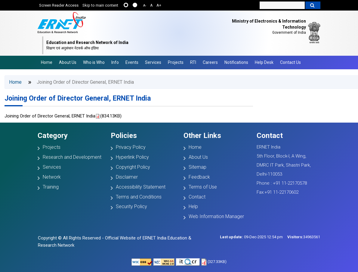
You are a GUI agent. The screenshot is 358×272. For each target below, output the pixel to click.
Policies (124, 135)
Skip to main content (100, 5)
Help (193, 206)
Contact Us (290, 62)
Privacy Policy (131, 147)
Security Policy (131, 206)
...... (126, 5)
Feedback (199, 177)
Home (46, 62)
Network (52, 177)
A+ (158, 5)
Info (115, 62)
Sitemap (197, 167)
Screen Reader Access (59, 5)
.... (135, 5)
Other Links (202, 135)
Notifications (236, 62)
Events (131, 62)
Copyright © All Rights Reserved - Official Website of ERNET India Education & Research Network (114, 241)
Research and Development (72, 157)
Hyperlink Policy (132, 157)
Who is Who (94, 62)
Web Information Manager (216, 216)
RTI (193, 62)
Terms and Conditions (139, 197)
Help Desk (264, 62)
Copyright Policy (133, 167)
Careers (210, 62)
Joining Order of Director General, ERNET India (78, 98)
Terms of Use (203, 187)
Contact (197, 197)
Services (153, 62)
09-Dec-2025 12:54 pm (251, 237)
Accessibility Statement (140, 187)
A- (144, 6)
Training (51, 187)
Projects (176, 62)
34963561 (303, 237)
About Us (67, 62)
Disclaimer (127, 177)
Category (53, 135)
